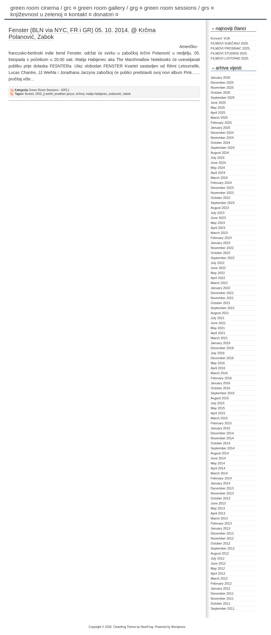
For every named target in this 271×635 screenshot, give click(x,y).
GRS (38, 93)
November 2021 (222, 298)
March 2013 (219, 518)
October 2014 (220, 443)
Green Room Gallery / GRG (111, 8)
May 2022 (218, 273)
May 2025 (218, 107)
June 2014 (218, 458)
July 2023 (217, 213)
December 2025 (222, 82)
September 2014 (222, 448)
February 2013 (221, 523)
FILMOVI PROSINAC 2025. (230, 48)
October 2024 (220, 142)
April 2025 (218, 112)
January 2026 (220, 77)
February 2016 (221, 378)
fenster (29, 93)
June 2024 (218, 162)
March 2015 (219, 418)
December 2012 (222, 533)
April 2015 (218, 413)
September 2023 (222, 202)
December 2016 (222, 358)
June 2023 (218, 218)
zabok (127, 93)
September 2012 (222, 548)
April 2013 (218, 513)
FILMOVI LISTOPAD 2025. (230, 58)
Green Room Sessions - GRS (48, 90)
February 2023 (221, 238)
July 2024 (217, 157)
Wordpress (178, 627)
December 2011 (222, 593)
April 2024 (218, 172)
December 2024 (222, 132)
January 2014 (220, 483)
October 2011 (220, 603)
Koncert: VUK (220, 38)
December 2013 (222, 488)
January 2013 (220, 528)
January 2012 (220, 588)
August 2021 (220, 313)
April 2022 (218, 278)
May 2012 (218, 568)
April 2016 (218, 368)
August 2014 (220, 453)
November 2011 (222, 598)
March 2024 (219, 177)
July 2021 (217, 318)
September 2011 (222, 608)
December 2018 (222, 348)
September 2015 (222, 393)
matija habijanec (96, 93)
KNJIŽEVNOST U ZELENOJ (39, 14)
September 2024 (222, 147)
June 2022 (218, 268)
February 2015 (221, 423)
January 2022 (220, 288)
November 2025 (222, 87)
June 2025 (218, 102)
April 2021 (218, 333)
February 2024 (221, 182)
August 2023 (220, 208)
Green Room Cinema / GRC (44, 8)
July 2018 (217, 353)
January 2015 (220, 428)
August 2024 (220, 152)
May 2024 (218, 167)
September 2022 (222, 258)
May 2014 (218, 463)
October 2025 (220, 92)
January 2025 (220, 127)
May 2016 (218, 363)
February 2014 (221, 478)
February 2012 (221, 583)
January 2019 (220, 343)
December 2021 (222, 293)
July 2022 (217, 263)
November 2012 (222, 538)
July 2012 (217, 558)
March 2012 (219, 578)
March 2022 (219, 283)
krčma (80, 93)
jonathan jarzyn (64, 93)
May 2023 (218, 223)
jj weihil (48, 93)
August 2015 (220, 398)
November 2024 (222, 137)
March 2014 (219, 473)
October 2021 (220, 303)
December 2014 (222, 433)
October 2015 (220, 388)
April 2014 (218, 468)
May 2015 (218, 408)
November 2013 (222, 493)
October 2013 (220, 498)
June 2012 (218, 563)
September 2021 (222, 308)
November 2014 (222, 438)
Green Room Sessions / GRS (179, 8)
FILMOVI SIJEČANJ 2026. (230, 43)
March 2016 (219, 373)
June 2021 (218, 323)
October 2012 (220, 543)
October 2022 (220, 253)
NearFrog (147, 627)
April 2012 (218, 573)
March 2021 (219, 338)
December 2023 (222, 187)
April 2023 (218, 228)
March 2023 (219, 233)
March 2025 (219, 117)
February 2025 (221, 122)
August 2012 (220, 553)
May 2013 (218, 508)
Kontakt (81, 14)
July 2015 (217, 403)
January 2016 (220, 383)
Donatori (106, 14)
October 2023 (220, 197)
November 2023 (222, 192)
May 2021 (218, 328)
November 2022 (222, 248)
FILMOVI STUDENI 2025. (229, 53)
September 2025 (222, 97)
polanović (115, 93)
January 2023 (220, 243)
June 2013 (218, 503)
